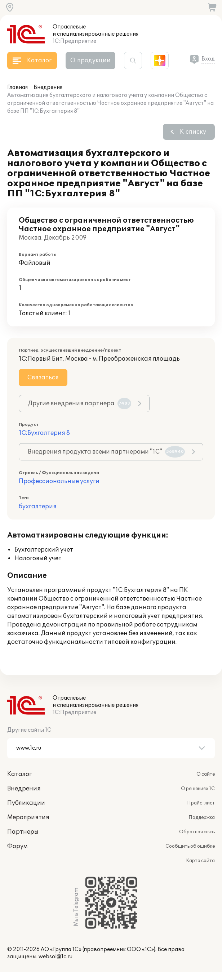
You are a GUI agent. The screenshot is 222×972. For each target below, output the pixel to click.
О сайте (205, 774)
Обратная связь (197, 832)
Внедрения (48, 87)
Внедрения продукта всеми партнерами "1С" (106, 452)
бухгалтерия (38, 506)
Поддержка (201, 817)
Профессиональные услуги (59, 481)
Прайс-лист (201, 803)
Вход (208, 59)
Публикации (26, 803)
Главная (17, 87)
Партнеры (23, 831)
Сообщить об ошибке (190, 846)
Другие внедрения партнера (79, 403)
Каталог (19, 774)
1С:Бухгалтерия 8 (44, 433)
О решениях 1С (198, 789)
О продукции (90, 60)
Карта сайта (200, 861)
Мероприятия (28, 817)
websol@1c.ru (55, 957)
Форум (17, 846)
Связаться (43, 377)
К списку (193, 131)
